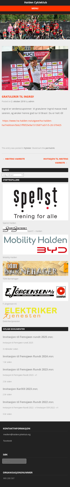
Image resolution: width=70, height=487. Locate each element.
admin (31, 101)
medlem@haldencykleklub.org (17, 434)
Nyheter (27, 148)
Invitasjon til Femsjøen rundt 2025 (28, 337)
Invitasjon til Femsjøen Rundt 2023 (28, 369)
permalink (50, 148)
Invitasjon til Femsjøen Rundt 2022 (28, 402)
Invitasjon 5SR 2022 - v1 (47, 407)
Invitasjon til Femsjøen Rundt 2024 (28, 356)
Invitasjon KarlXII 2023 (20, 389)
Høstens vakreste (14, 159)
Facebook (7, 440)
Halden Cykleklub (35, 2)
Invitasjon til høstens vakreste (55, 161)
